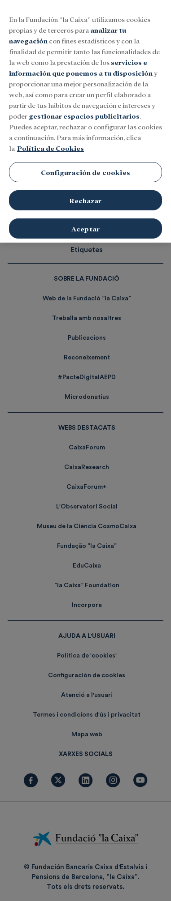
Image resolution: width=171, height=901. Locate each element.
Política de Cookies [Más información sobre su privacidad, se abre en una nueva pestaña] (50, 141)
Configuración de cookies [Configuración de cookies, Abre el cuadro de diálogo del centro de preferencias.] (85, 166)
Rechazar (85, 193)
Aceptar (85, 222)
